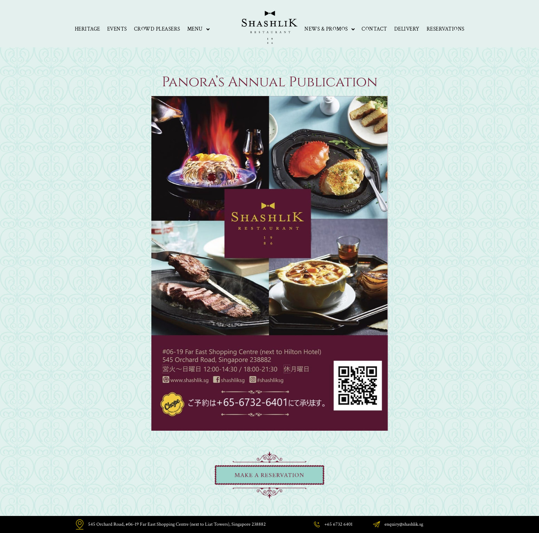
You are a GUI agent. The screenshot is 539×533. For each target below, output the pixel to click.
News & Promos (329, 29)
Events (117, 29)
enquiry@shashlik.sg (404, 524)
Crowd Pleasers (157, 29)
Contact (374, 29)
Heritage (87, 29)
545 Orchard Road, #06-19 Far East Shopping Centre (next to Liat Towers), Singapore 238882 (177, 524)
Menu (198, 29)
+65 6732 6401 (338, 524)
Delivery (407, 29)
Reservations (446, 29)
